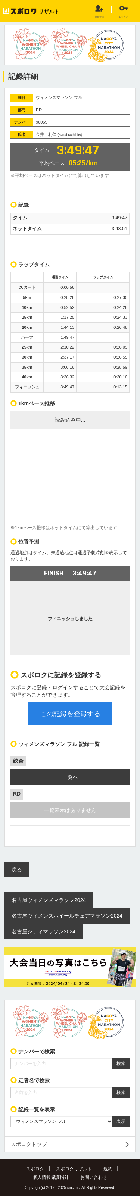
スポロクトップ (28, 1144)
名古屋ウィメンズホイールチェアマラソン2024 (67, 916)
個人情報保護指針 (51, 1177)
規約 (107, 1168)
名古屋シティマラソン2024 (43, 931)
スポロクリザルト (74, 1168)
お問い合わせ (93, 1177)
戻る (17, 869)
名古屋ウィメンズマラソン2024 (49, 900)
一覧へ (70, 777)
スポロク (35, 1168)
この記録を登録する (70, 714)
